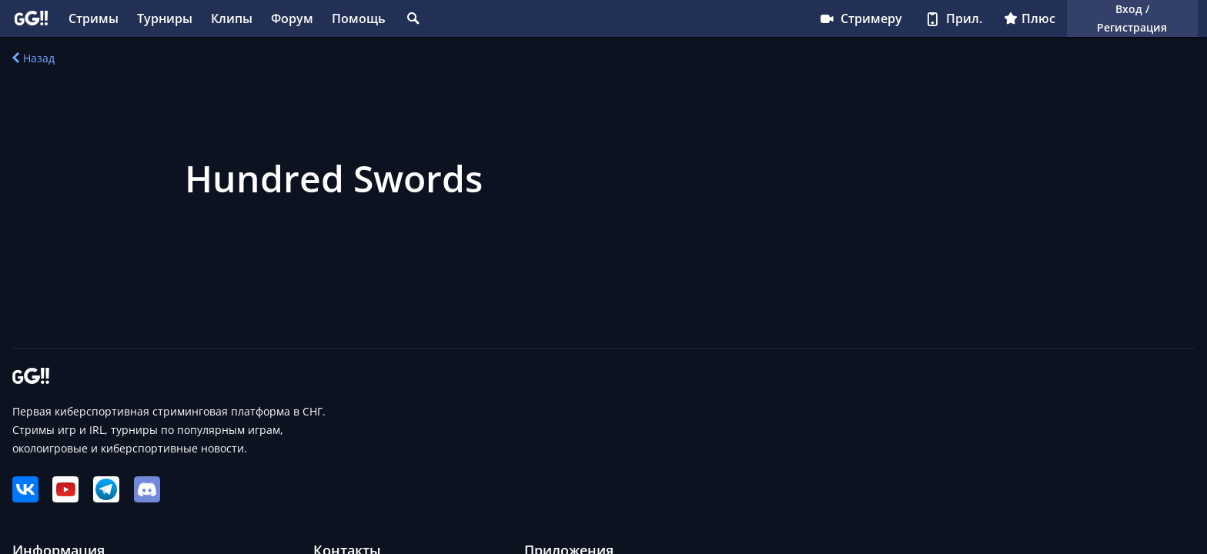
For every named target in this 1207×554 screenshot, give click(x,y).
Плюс (1029, 18)
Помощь (359, 18)
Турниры (164, 18)
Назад (33, 58)
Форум (292, 18)
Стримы (94, 18)
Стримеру (860, 18)
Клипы (231, 18)
